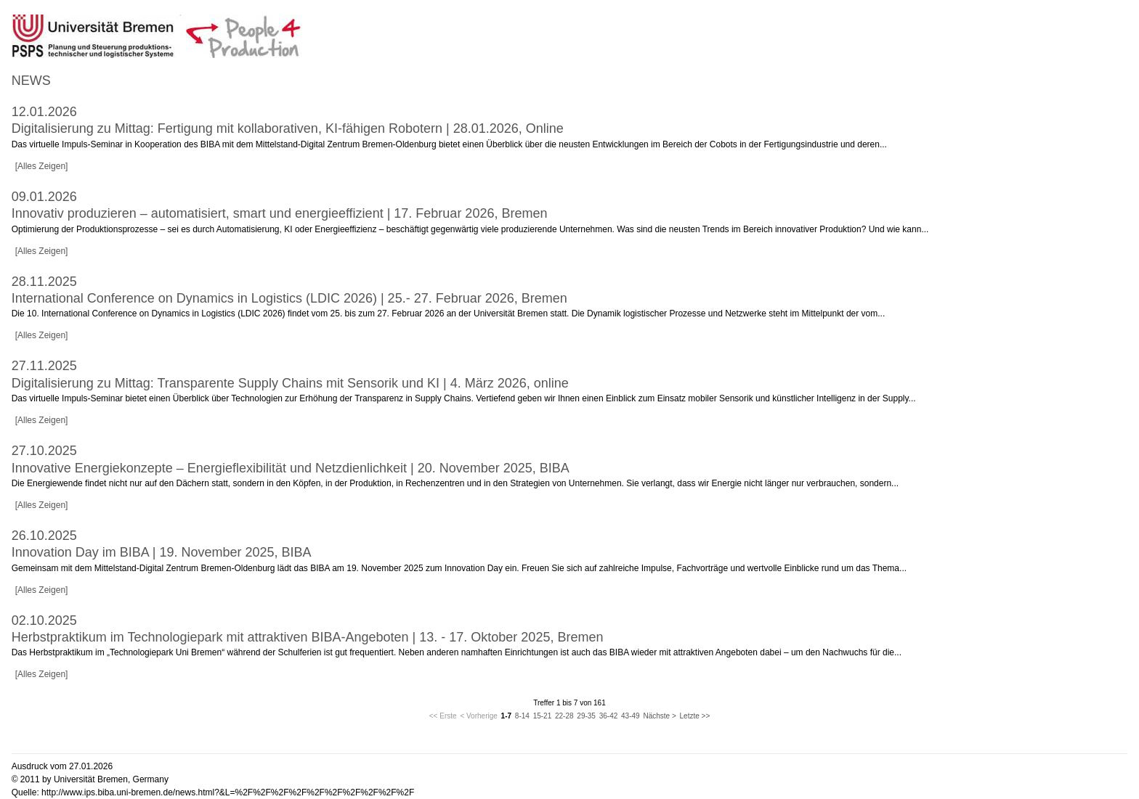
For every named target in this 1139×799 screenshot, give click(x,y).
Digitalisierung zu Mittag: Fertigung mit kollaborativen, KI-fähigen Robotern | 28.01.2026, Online (288, 128)
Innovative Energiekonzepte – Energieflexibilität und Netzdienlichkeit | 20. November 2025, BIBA (291, 468)
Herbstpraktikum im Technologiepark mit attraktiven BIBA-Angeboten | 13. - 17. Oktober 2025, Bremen (308, 637)
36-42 (608, 716)
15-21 (542, 716)
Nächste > (659, 716)
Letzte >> (695, 716)
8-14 (522, 716)
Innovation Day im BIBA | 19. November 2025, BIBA (162, 552)
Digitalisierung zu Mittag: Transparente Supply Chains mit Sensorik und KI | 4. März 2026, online (290, 383)
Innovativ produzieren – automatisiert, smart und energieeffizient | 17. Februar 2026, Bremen (280, 213)
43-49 (630, 716)
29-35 (586, 716)
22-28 (564, 716)
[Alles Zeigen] (41, 166)
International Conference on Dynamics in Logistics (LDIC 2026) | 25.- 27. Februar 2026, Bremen (289, 298)
